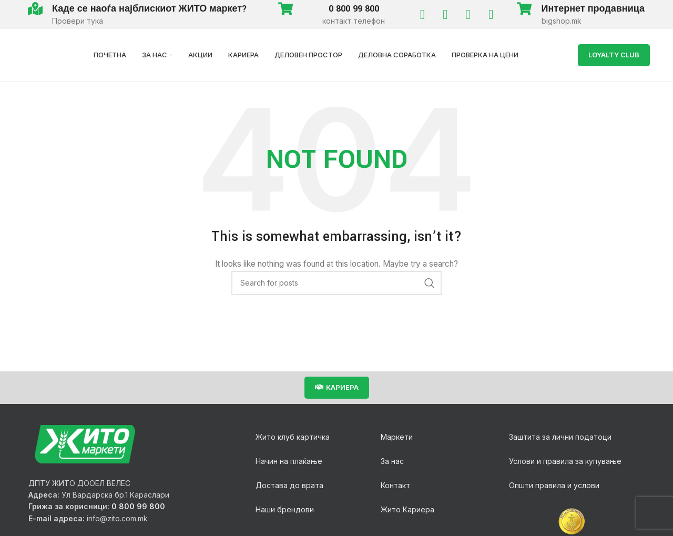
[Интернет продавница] (524, 8)
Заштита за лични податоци (560, 436)
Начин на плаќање (289, 461)
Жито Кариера (407, 509)
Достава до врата (289, 485)
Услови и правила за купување (565, 461)
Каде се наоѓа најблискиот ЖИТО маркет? (149, 9)
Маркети (397, 436)
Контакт (395, 485)
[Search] (336, 283)
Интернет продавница (593, 9)
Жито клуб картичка (293, 436)
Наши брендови (285, 509)
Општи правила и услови (554, 485)
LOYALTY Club (613, 54)
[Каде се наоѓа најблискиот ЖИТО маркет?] (35, 8)
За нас (392, 461)
